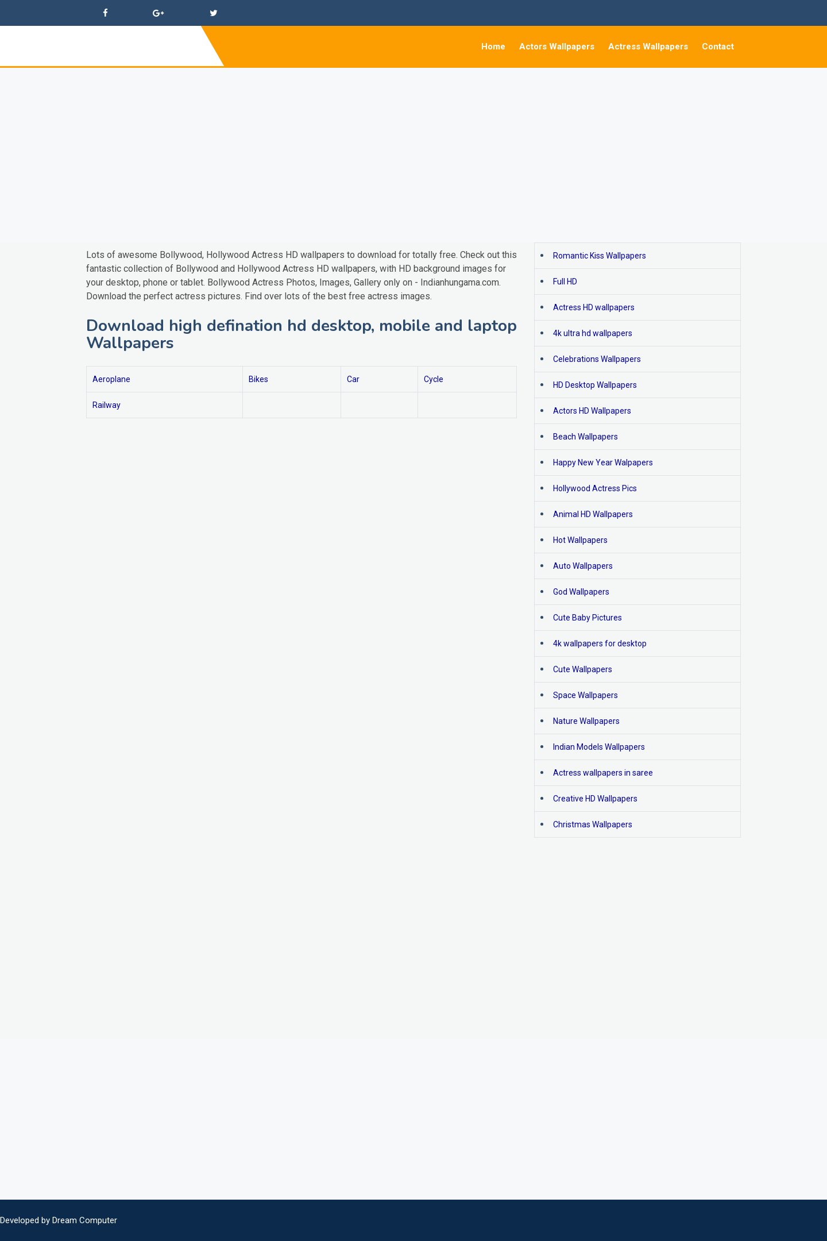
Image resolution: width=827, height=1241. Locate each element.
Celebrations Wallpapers (597, 359)
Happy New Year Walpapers (603, 462)
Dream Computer (84, 1220)
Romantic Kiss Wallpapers (599, 255)
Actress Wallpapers (648, 46)
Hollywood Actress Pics (595, 488)
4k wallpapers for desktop (600, 643)
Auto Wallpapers (583, 566)
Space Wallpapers (585, 695)
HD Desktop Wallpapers (595, 385)
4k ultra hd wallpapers (592, 333)
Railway (106, 405)
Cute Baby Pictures (587, 617)
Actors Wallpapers (556, 46)
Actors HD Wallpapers (592, 410)
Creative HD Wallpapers (595, 798)
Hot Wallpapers (580, 540)
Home (493, 46)
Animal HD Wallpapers (593, 514)
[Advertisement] (344, 148)
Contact (718, 46)
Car (353, 379)
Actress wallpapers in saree (603, 772)
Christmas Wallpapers (592, 824)
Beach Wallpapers (585, 436)
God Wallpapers (581, 591)
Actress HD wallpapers (594, 307)
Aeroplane (111, 379)
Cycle (433, 379)
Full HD (565, 281)
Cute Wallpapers (582, 669)
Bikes (258, 379)
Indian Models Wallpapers (599, 746)
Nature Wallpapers (586, 721)
